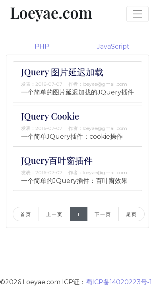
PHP (42, 46)
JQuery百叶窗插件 (57, 160)
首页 (25, 214)
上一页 (54, 214)
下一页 (103, 214)
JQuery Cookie (50, 116)
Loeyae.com (49, 12)
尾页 (131, 214)
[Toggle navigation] (137, 14)
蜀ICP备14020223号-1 (119, 282)
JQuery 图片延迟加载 (62, 72)
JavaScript (113, 46)
